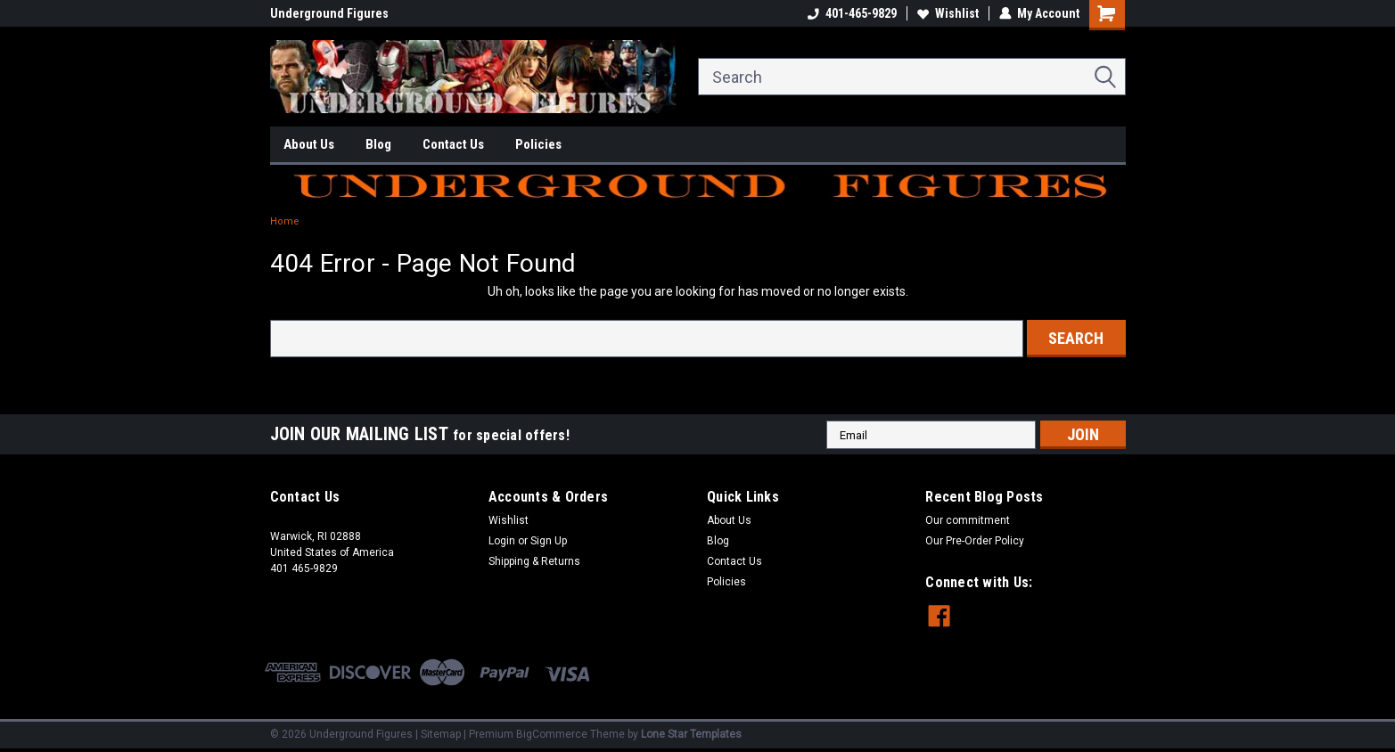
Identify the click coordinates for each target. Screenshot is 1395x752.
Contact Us (453, 144)
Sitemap (441, 734)
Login (501, 541)
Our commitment (967, 520)
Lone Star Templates (691, 734)
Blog (378, 144)
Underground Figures (329, 13)
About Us (308, 144)
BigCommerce (551, 734)
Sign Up (548, 541)
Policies (538, 144)
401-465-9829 (852, 13)
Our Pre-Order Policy (974, 541)
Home (285, 221)
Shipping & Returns (534, 561)
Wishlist (948, 13)
